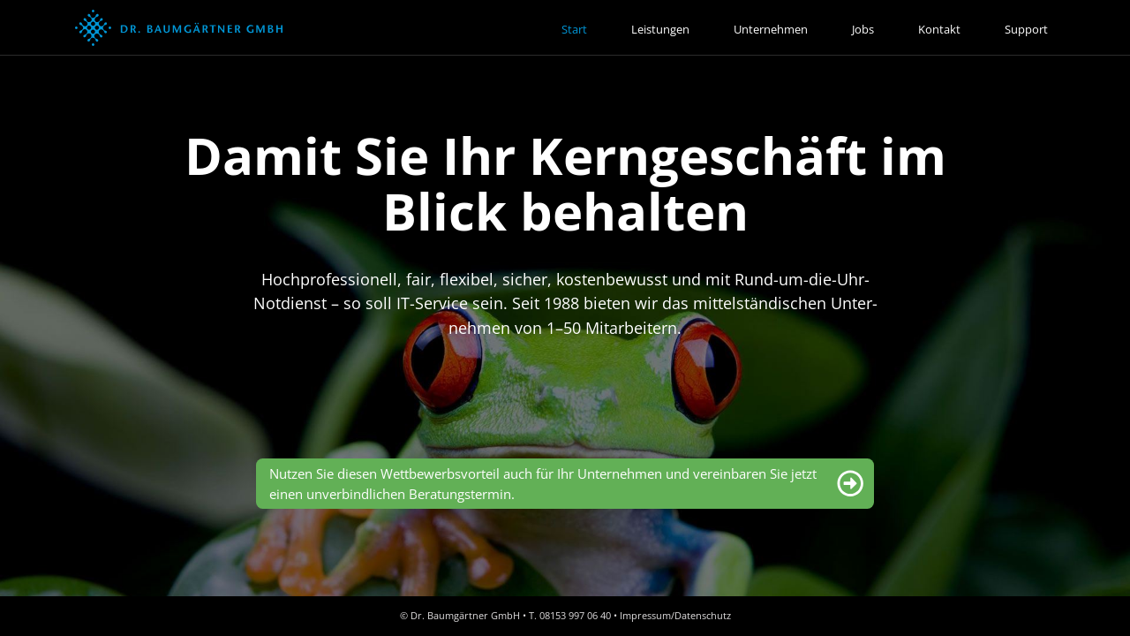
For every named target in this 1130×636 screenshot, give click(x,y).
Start (574, 29)
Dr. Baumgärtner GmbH (465, 615)
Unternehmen (771, 29)
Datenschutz (702, 615)
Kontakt (939, 29)
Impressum (645, 615)
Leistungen (660, 29)
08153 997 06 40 (575, 615)
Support (1026, 29)
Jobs (863, 29)
